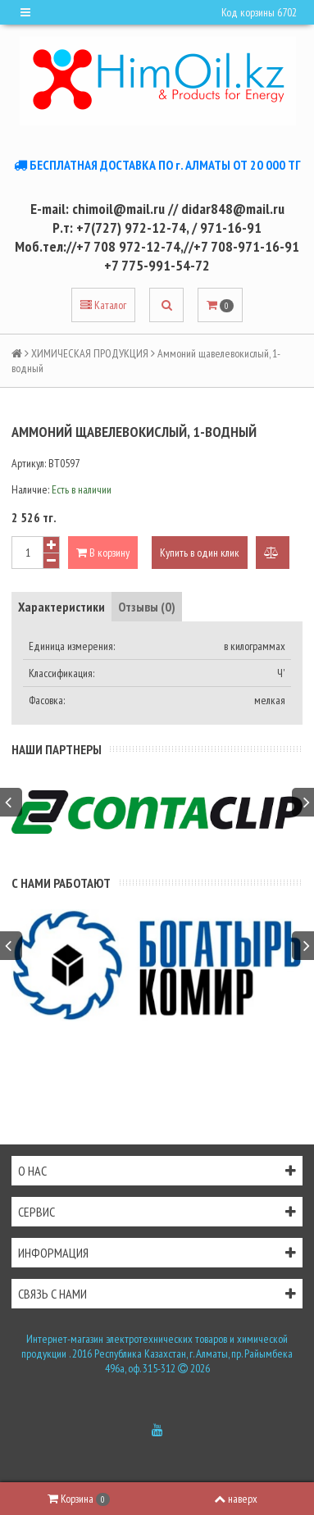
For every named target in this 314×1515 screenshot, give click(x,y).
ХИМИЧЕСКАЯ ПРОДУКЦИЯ (89, 353)
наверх (235, 1498)
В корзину (103, 552)
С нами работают (61, 883)
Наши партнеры (56, 749)
